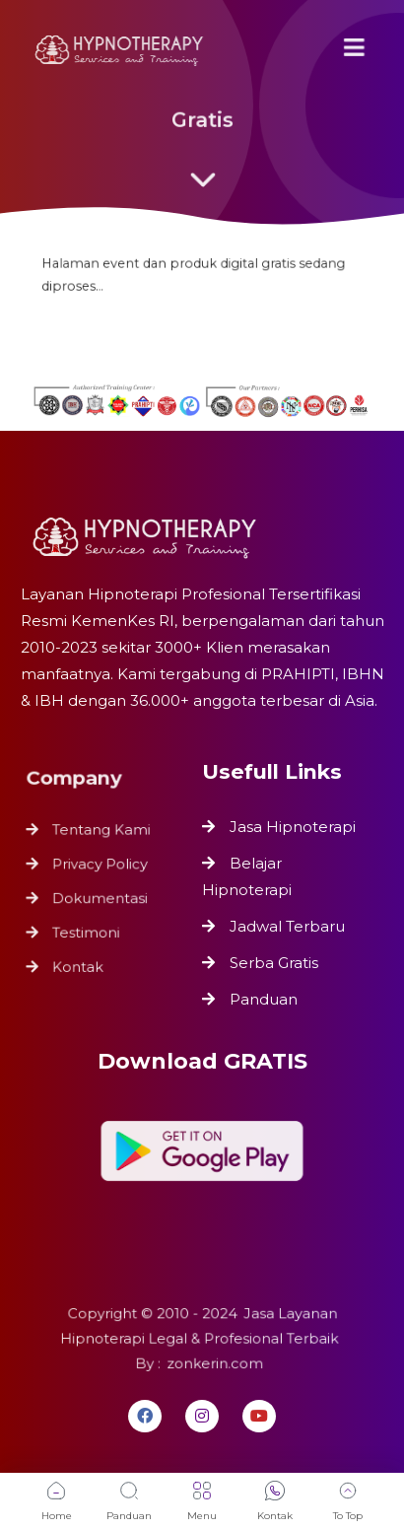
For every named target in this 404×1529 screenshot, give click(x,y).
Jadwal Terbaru (287, 926)
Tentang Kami (101, 832)
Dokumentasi (99, 896)
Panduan (264, 999)
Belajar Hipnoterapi (247, 876)
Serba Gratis (274, 962)
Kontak (78, 960)
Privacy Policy (99, 865)
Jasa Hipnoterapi (293, 826)
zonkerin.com (213, 1362)
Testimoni (86, 929)
